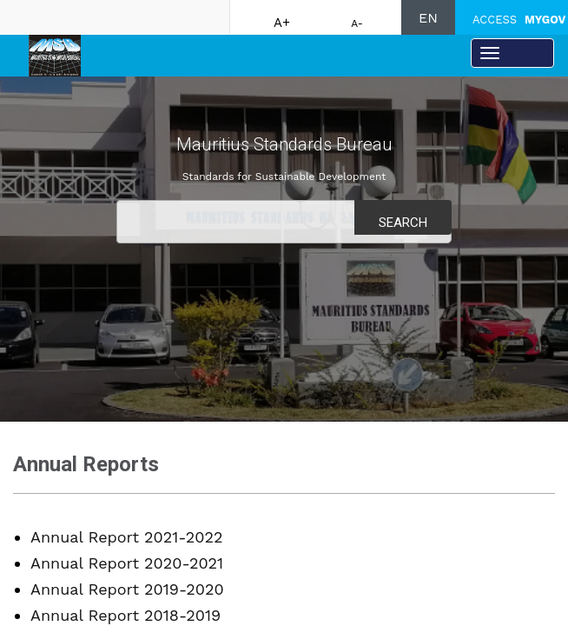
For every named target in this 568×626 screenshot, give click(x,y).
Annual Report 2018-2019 (125, 615)
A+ (282, 22)
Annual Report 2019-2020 (127, 589)
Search (403, 222)
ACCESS (518, 19)
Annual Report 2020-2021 (126, 563)
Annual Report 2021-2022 (126, 537)
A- (357, 23)
